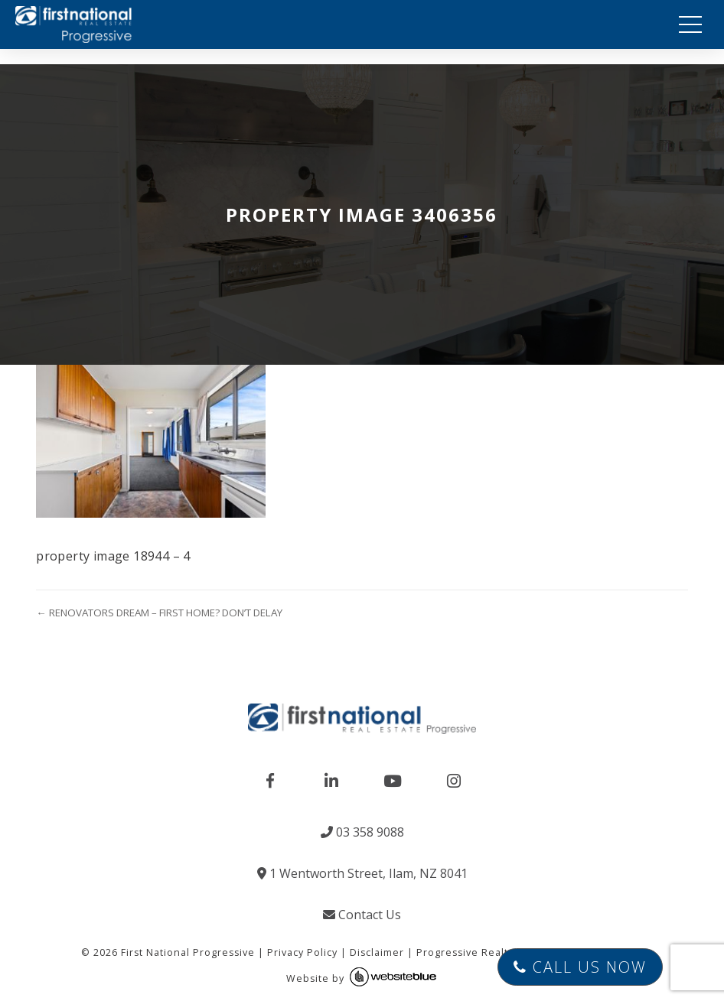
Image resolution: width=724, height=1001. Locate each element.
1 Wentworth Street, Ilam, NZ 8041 (362, 873)
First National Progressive (188, 952)
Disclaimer (377, 952)
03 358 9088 (362, 832)
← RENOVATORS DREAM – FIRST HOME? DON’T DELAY (159, 612)
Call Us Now (580, 967)
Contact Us (362, 914)
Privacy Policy (302, 952)
